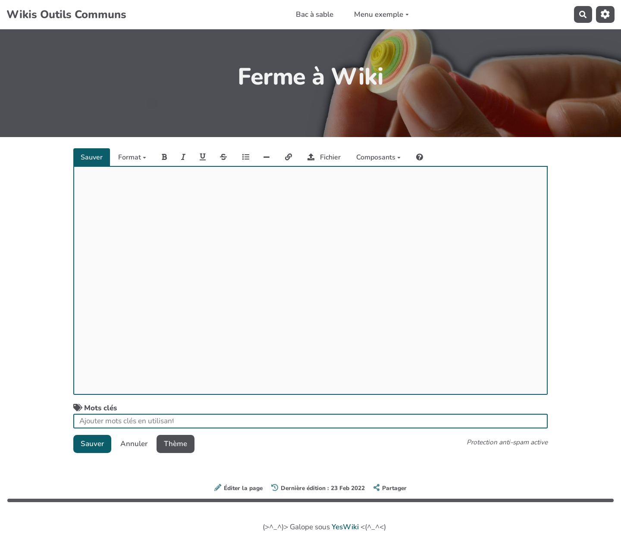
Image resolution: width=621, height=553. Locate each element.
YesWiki (345, 527)
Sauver (92, 157)
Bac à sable (314, 14)
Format (132, 157)
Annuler (133, 444)
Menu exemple (381, 14)
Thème (175, 444)
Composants (378, 157)
